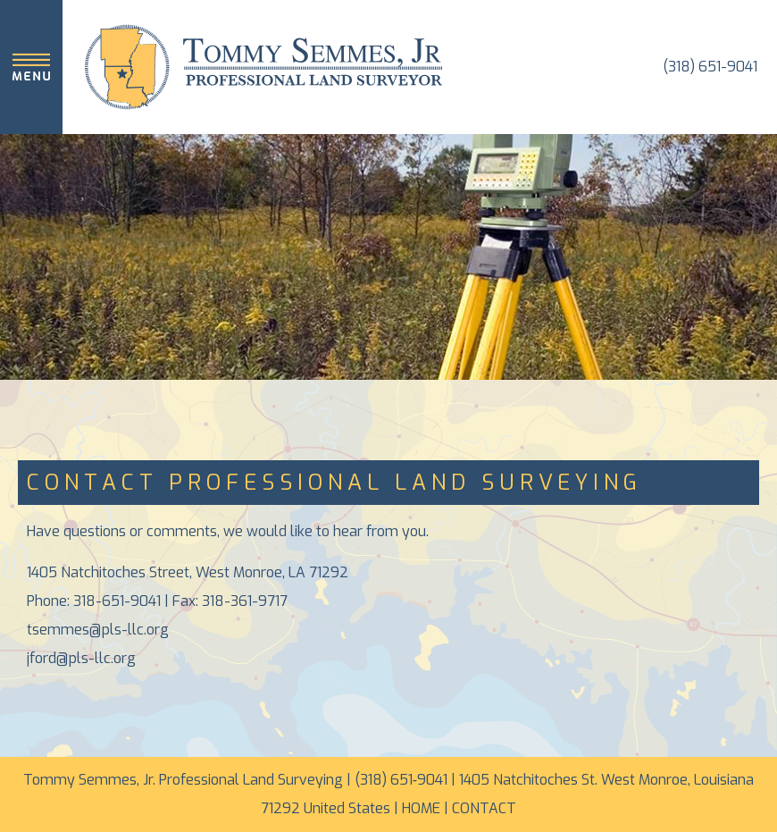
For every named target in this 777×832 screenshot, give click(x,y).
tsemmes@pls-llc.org (98, 629)
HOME (421, 808)
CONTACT (484, 808)
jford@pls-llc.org (81, 658)
